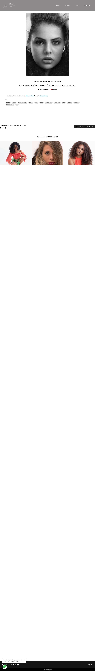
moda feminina (22, 102)
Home (58, 5)
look (36, 102)
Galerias (67, 5)
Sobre (77, 5)
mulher (8, 102)
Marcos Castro (44, 95)
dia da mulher (10, 104)
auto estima (49, 102)
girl (17, 104)
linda (63, 102)
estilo (41, 102)
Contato (87, 5)
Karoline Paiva (30, 95)
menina (70, 102)
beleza (30, 102)
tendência (57, 102)
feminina (76, 102)
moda (14, 102)
